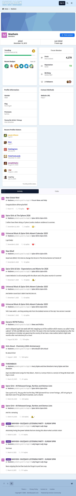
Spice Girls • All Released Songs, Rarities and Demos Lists (29, 386)
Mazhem (11, 200)
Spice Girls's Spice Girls (39, 218)
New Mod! (10, 251)
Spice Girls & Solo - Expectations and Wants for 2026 (27, 269)
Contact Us (43, 489)
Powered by (51, 493)
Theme (24, 489)
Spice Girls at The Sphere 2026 (18, 215)
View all (32, 61)
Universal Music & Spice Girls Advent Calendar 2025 (27, 233)
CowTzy (11, 177)
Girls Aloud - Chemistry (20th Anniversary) (23, 346)
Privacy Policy (34, 489)
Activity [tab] (19, 191)
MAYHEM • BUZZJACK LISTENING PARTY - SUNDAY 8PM (33, 423)
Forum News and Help (39, 200)
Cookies (52, 489)
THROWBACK (11, 364)
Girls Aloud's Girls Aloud (40, 349)
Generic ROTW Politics (15, 322)
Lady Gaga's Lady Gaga (39, 426)
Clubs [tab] (57, 191)
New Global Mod (12, 198)
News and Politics (38, 325)
